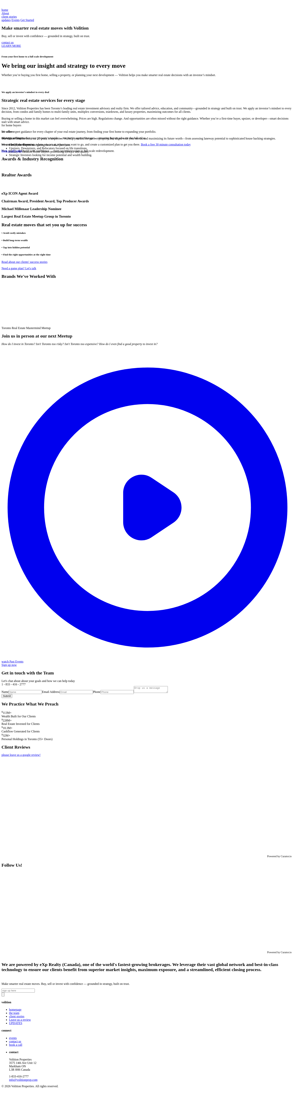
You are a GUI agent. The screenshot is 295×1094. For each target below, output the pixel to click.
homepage (15, 1010)
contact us (8, 42)
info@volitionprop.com (23, 1081)
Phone (96, 693)
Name (5, 693)
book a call (15, 1046)
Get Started (27, 20)
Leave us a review (20, 1020)
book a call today (12, 150)
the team (14, 1014)
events (13, 1039)
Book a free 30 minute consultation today (166, 144)
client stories (16, 1017)
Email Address (51, 693)
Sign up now (9, 665)
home (5, 9)
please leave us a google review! (21, 756)
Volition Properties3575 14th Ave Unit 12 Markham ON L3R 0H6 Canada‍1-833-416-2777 (23, 1071)
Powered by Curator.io (279, 857)
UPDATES (15, 1024)
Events (15, 20)
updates (6, 20)
